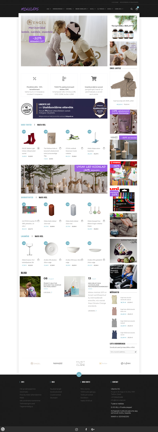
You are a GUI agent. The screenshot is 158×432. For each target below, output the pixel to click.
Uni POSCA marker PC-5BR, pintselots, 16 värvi (29, 225)
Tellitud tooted (87, 394)
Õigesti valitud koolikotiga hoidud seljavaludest (52, 287)
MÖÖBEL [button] (69, 8)
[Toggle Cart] (136, 8)
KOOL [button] (92, 8)
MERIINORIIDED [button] (58, 8)
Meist (22, 397)
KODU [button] (109, 8)
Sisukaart (54, 397)
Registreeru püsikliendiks (129, 2)
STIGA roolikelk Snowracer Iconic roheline (71, 152)
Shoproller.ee (114, 419)
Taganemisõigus (26, 406)
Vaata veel (41, 127)
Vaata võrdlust (86, 400)
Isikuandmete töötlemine (30, 400)
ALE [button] (48, 8)
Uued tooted (55, 394)
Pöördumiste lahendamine (30, 394)
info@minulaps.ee (118, 399)
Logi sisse (115, 2)
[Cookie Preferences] (3, 429)
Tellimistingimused (27, 403)
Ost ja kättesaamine (28, 388)
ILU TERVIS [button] (100, 8)
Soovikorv (84, 397)
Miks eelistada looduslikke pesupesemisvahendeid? (98, 287)
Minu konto (85, 388)
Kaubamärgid (55, 388)
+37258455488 (117, 396)
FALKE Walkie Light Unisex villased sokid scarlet (28, 152)
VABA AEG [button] (118, 8)
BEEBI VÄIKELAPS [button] (81, 8)
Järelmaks (24, 391)
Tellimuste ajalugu (88, 391)
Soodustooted (56, 391)
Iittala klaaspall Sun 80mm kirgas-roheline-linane (95, 225)
